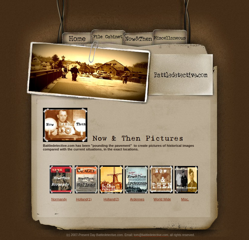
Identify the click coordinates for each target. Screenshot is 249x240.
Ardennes (137, 199)
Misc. (185, 199)
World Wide (162, 199)
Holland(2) (111, 199)
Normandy (59, 199)
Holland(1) (84, 199)
